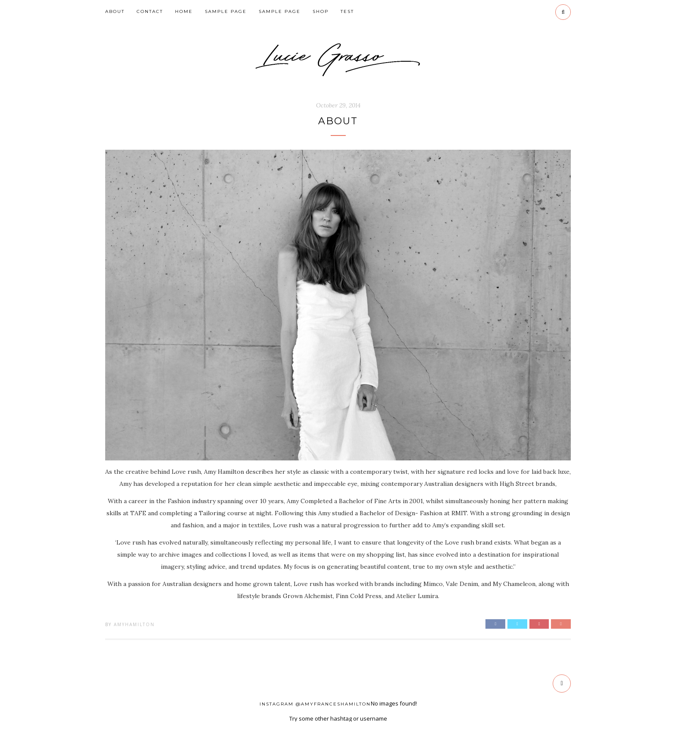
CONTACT (150, 11)
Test (347, 11)
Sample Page (226, 11)
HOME (184, 11)
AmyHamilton (134, 624)
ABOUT (115, 11)
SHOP (321, 11)
